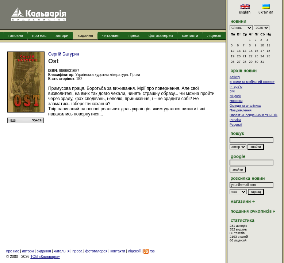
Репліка (235, 120)
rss (152, 251)
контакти (190, 35)
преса (133, 35)
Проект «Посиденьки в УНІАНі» (253, 115)
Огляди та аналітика (245, 105)
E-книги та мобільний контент (252, 82)
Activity (235, 77)
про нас (39, 35)
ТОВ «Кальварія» (45, 257)
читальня (110, 35)
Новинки (236, 101)
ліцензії (214, 35)
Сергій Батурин (63, 54)
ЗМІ (232, 91)
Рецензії (236, 124)
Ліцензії (235, 96)
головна (15, 35)
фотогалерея (161, 35)
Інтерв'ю (236, 86)
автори (61, 35)
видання (85, 35)
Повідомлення (241, 110)
